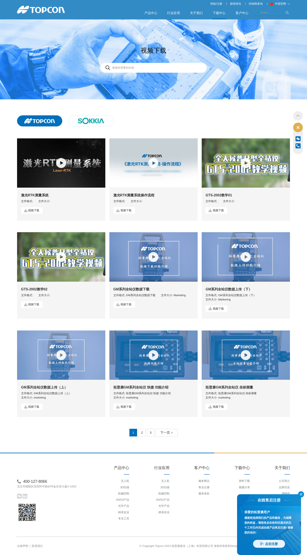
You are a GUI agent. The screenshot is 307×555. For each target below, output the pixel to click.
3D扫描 (124, 487)
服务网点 (204, 481)
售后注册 (204, 487)
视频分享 (244, 487)
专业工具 (123, 518)
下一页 (166, 432)
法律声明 (22, 546)
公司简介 (284, 481)
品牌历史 (284, 487)
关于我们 (196, 13)
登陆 (213, 3)
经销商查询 (256, 3)
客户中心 (242, 13)
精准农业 (123, 512)
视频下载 (33, 210)
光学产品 (123, 505)
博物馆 (286, 493)
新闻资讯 (235, 3)
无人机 (125, 481)
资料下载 (244, 481)
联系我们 (37, 546)
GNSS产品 (122, 499)
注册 (219, 3)
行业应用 (173, 13)
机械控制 (123, 493)
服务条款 (204, 493)
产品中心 (151, 13)
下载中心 (219, 15)
